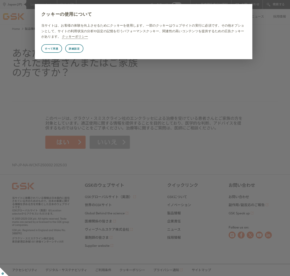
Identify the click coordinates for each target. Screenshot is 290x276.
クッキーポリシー (75, 36)
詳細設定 (74, 48)
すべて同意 (52, 48)
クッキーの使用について (66, 14)
